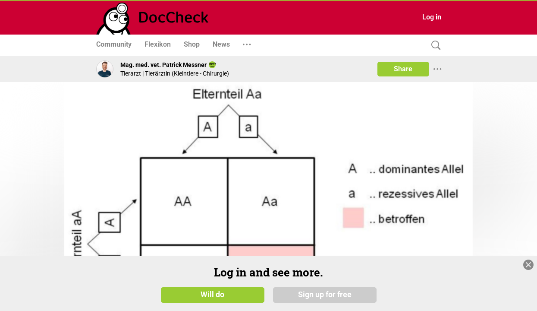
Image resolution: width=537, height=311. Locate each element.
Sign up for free (325, 294)
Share (403, 69)
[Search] (434, 46)
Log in (431, 17)
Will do (212, 294)
